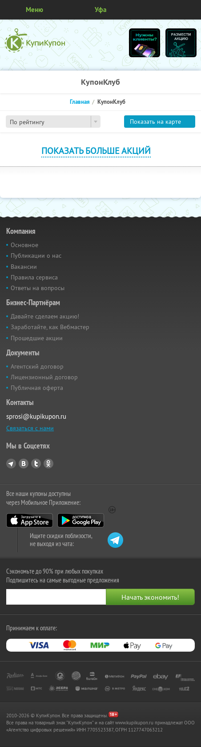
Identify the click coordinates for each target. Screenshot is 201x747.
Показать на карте (155, 122)
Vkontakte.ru (23, 463)
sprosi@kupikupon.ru (36, 416)
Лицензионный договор (44, 377)
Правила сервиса (34, 277)
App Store (29, 520)
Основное (24, 245)
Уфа (100, 9)
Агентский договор (37, 366)
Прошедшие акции (37, 338)
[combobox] (53, 121)
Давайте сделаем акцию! (45, 316)
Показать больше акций (96, 150)
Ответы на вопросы (37, 288)
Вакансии (24, 267)
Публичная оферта (37, 388)
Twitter (36, 463)
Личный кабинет (191, 10)
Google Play (80, 520)
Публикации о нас (36, 255)
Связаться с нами (30, 428)
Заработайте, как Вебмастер (50, 327)
